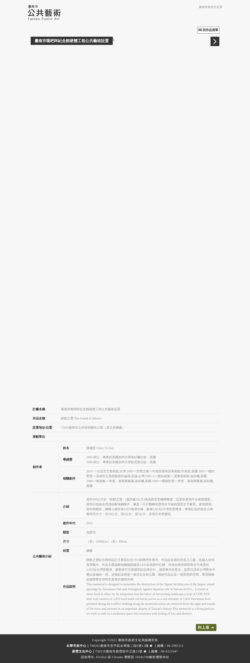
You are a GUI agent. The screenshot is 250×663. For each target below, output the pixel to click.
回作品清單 (208, 30)
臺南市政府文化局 (210, 7)
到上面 (204, 627)
